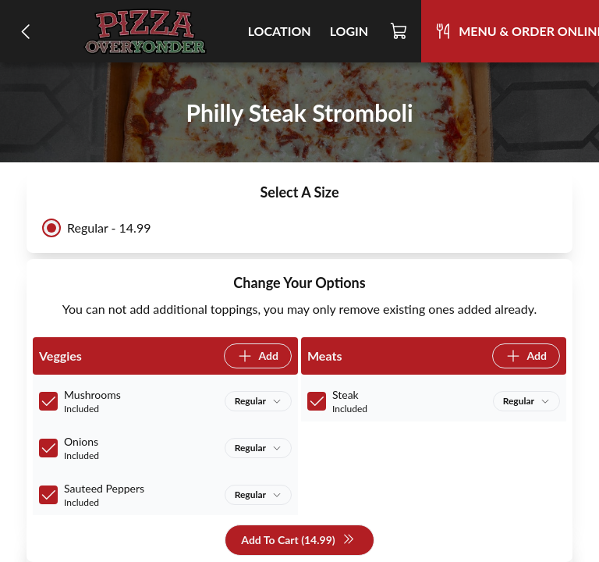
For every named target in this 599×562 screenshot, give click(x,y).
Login (349, 30)
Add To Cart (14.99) (297, 540)
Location (279, 30)
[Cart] (399, 31)
